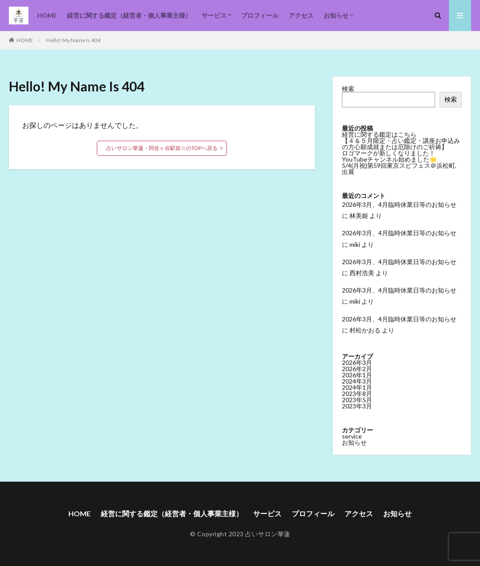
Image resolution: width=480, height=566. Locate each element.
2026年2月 (357, 368)
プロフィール (259, 15)
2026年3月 (357, 362)
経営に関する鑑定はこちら (379, 134)
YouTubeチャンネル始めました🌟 (389, 159)
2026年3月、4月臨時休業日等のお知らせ (399, 204)
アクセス (301, 15)
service (352, 436)
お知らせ (336, 15)
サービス (214, 15)
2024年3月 (357, 381)
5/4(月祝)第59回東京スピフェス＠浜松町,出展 (399, 168)
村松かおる (365, 330)
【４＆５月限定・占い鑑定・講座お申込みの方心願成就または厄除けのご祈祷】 (401, 143)
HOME (47, 15)
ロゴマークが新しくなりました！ (388, 153)
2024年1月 (357, 387)
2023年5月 (357, 400)
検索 (348, 88)
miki (354, 244)
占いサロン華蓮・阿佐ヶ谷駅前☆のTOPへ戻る (162, 148)
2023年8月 (357, 393)
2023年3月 (357, 406)
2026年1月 (357, 375)
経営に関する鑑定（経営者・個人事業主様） (129, 15)
